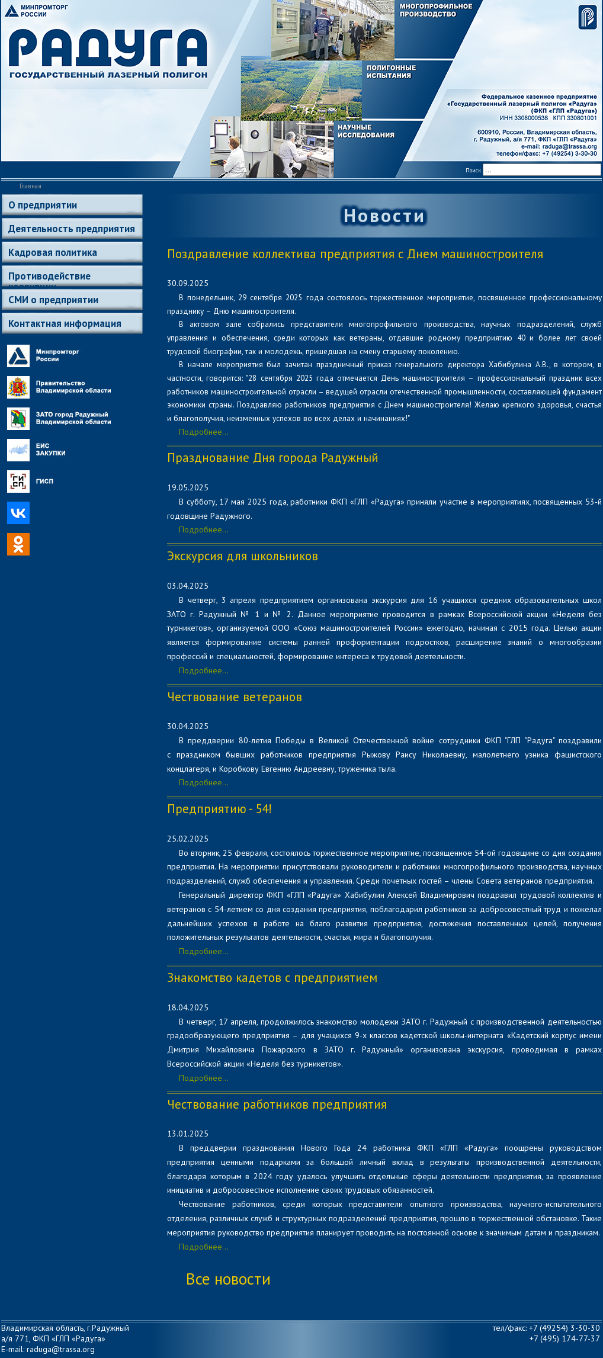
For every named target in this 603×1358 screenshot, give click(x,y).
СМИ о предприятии (53, 299)
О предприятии (42, 204)
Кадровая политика (52, 252)
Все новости (228, 1279)
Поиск (473, 170)
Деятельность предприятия (71, 228)
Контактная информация (64, 323)
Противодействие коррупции (49, 278)
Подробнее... (204, 431)
